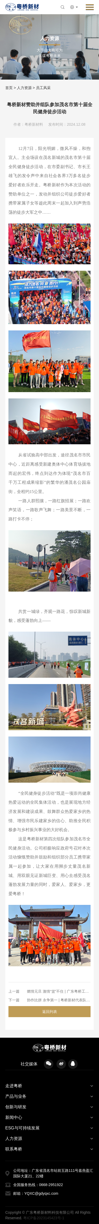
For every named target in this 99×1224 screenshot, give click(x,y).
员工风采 (43, 88)
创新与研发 (15, 1107)
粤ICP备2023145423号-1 (43, 1218)
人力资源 (24, 88)
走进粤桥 (13, 1086)
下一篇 (14, 1000)
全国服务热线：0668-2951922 (38, 1185)
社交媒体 (29, 1064)
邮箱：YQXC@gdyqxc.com (35, 1193)
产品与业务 (15, 1096)
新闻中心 (13, 1117)
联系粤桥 (13, 1149)
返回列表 (49, 1012)
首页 (9, 88)
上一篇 (14, 991)
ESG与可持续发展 (22, 1128)
